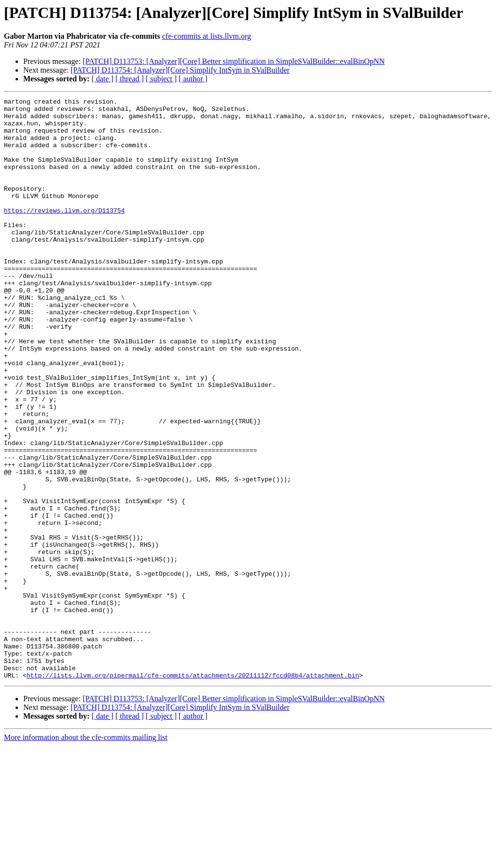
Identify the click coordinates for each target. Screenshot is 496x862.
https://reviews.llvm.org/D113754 (64, 233)
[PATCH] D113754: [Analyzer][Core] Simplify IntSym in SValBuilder (180, 70)
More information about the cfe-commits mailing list (86, 853)
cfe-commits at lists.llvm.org (206, 36)
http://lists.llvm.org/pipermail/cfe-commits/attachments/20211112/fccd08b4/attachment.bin (193, 791)
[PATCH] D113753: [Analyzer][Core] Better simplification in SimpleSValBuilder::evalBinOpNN (234, 61)
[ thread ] (129, 79)
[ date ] (102, 79)
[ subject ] (161, 79)
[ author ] (193, 79)
